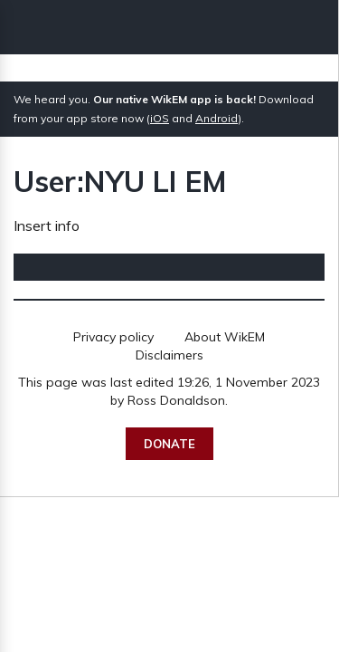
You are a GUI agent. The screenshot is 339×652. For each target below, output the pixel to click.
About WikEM (224, 337)
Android (216, 118)
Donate (169, 443)
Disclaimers (169, 355)
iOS (159, 118)
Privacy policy (113, 337)
